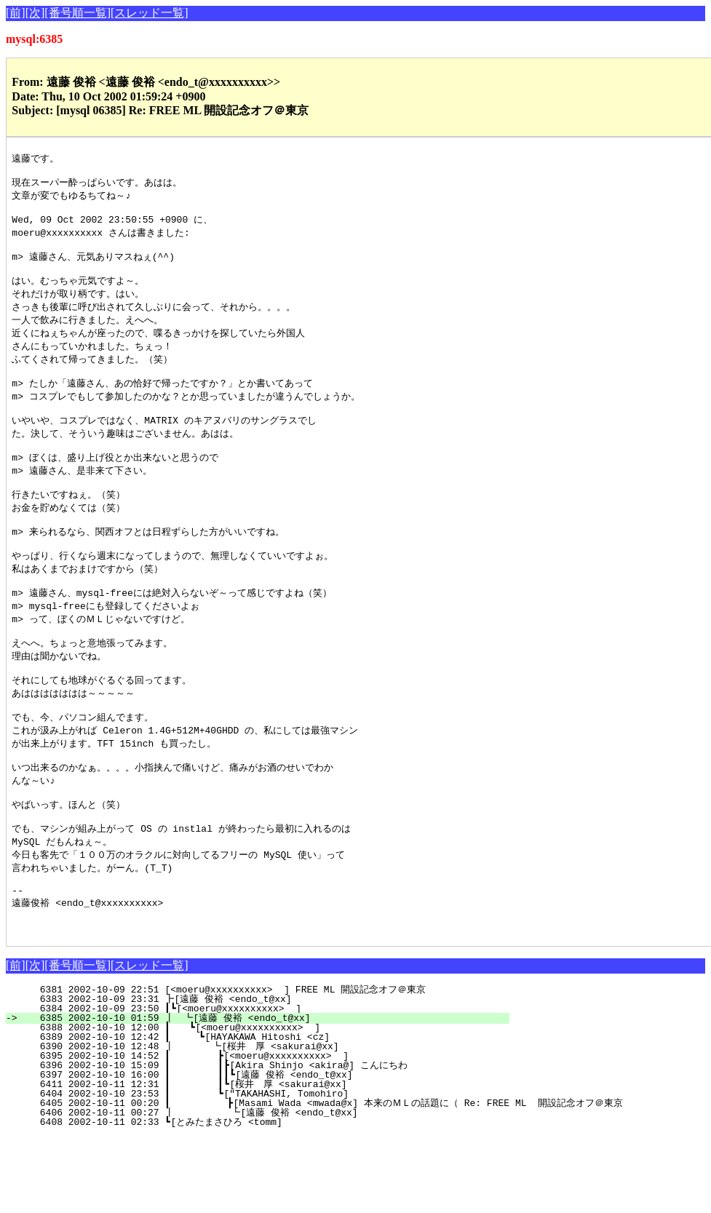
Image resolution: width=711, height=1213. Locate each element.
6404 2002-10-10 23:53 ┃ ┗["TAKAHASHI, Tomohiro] (262, 1170)
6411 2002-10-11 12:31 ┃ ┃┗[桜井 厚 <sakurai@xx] (255, 1160)
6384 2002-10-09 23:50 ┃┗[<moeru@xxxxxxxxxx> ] (267, 1084)
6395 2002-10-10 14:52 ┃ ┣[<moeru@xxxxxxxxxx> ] (262, 1132)
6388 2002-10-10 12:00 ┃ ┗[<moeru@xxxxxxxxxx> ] (265, 1103)
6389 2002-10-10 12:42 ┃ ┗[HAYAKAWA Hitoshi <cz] (264, 1113)
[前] (15, 13)
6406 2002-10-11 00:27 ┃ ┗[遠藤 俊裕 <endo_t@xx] (257, 1189)
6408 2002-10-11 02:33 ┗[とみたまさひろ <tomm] (263, 1198)
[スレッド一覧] (149, 13)
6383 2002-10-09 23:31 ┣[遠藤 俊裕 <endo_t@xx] (266, 1075)
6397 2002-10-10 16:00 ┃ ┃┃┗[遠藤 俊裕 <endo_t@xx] (252, 1151)
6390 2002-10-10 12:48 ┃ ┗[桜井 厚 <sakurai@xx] (259, 1122)
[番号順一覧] (77, 13)
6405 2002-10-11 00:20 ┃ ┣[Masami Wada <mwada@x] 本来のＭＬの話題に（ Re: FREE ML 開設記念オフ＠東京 (322, 1179)
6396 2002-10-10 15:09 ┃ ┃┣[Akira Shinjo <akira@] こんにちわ (254, 1141)
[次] (35, 13)
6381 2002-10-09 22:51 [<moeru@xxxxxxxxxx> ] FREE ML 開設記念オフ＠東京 (264, 1066)
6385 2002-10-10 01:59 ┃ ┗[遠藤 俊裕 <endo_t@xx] (262, 1094)
